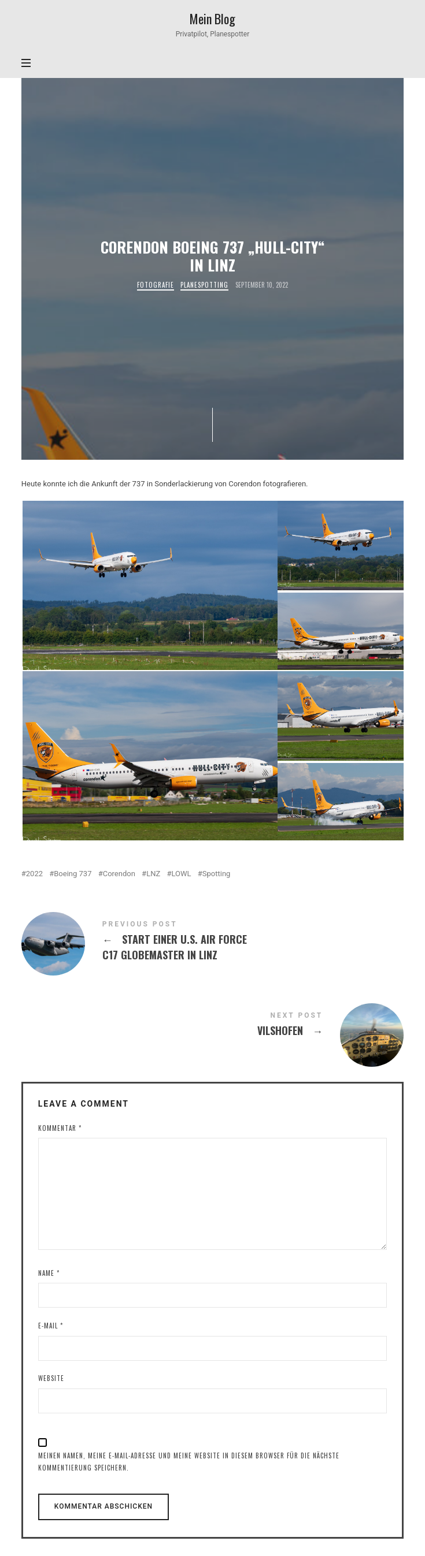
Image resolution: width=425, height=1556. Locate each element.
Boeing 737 (72, 873)
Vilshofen (212, 1026)
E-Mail (50, 1325)
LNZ (153, 873)
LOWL (181, 873)
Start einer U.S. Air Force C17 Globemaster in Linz (212, 942)
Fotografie (155, 285)
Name (49, 1273)
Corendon (119, 873)
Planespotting (204, 285)
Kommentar (60, 1128)
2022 (34, 873)
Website (51, 1378)
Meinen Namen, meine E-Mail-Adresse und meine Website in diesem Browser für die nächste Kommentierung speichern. (188, 1461)
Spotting (216, 873)
